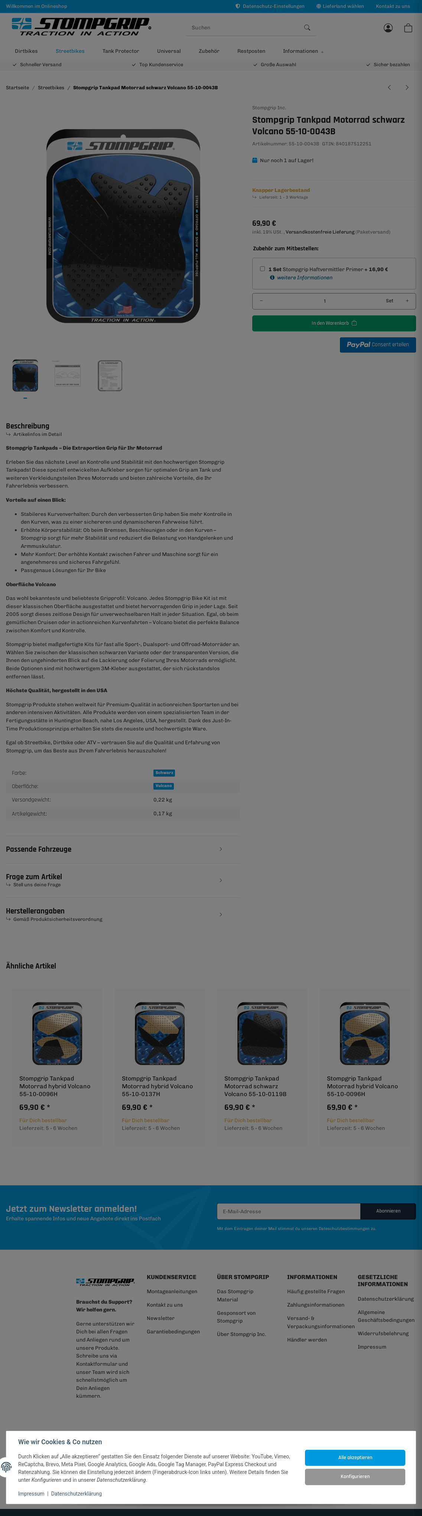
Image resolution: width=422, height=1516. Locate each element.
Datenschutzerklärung (76, 1494)
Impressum (31, 1494)
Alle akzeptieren (355, 1457)
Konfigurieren (355, 1476)
